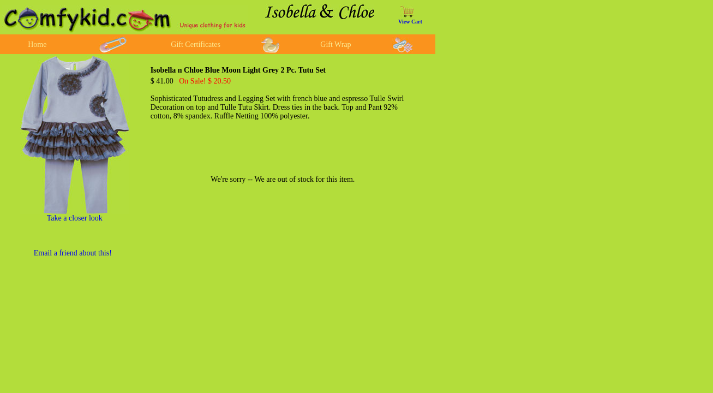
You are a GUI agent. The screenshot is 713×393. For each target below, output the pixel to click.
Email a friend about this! (73, 253)
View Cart (410, 22)
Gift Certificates (195, 44)
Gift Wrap (335, 44)
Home (37, 44)
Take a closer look (75, 218)
